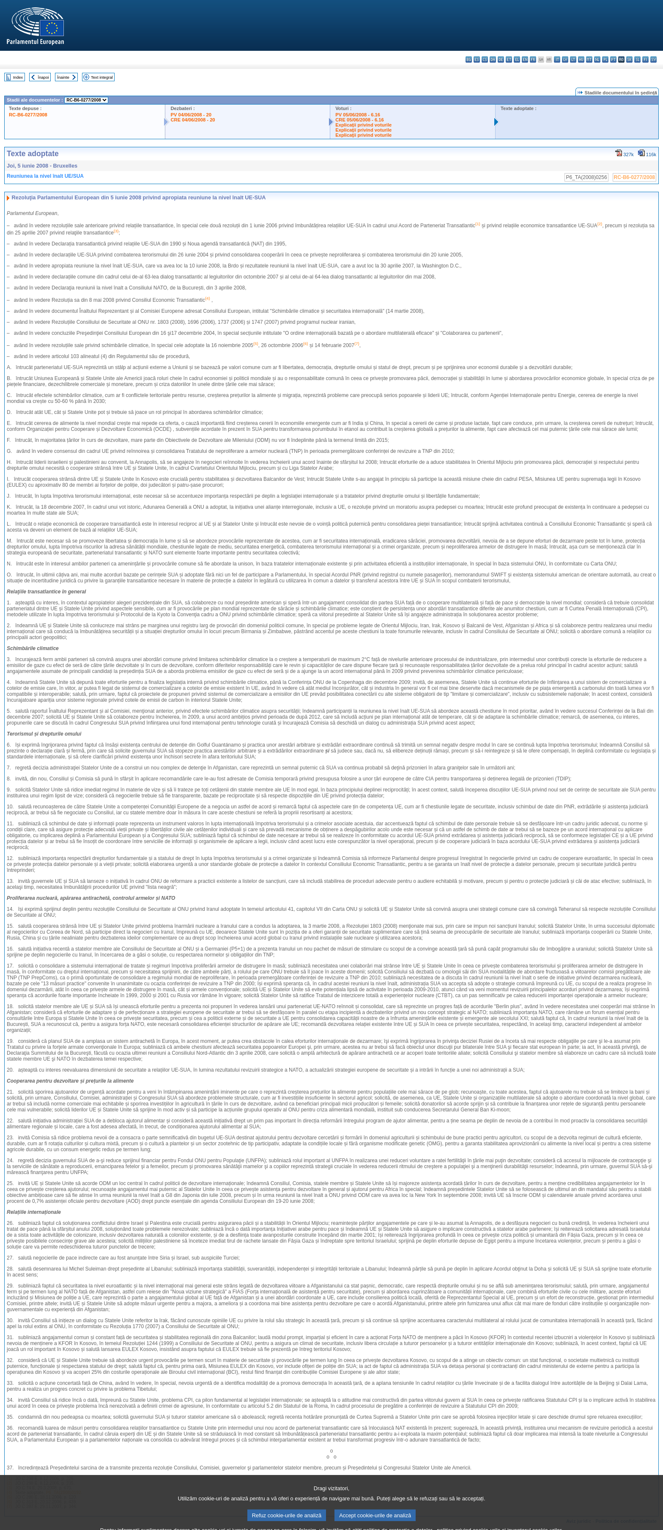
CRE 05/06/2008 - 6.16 (359, 119)
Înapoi (43, 77)
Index (18, 77)
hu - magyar (581, 59)
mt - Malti (589, 59)
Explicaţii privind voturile (363, 124)
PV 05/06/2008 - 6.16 (357, 114)
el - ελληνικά (517, 59)
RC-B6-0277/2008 (28, 114)
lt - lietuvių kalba (573, 59)
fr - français (533, 59)
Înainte (63, 77)
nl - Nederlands (597, 59)
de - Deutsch (501, 59)
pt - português (613, 59)
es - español (477, 59)
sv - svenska (653, 59)
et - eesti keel (509, 59)
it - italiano (557, 59)
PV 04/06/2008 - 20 (190, 114)
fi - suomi (645, 59)
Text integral (102, 77)
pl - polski (605, 59)
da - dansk (493, 59)
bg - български (469, 59)
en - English (525, 59)
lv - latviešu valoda (565, 59)
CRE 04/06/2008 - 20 (192, 119)
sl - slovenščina (637, 59)
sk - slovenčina (629, 59)
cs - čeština (485, 59)
